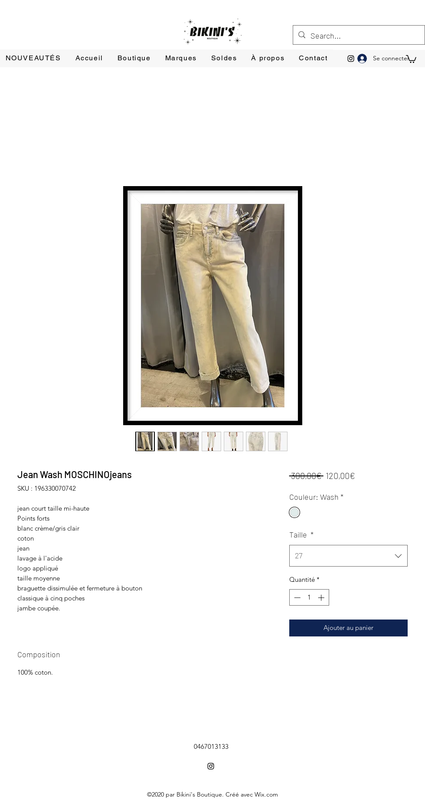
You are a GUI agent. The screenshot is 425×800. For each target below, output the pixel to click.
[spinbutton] (309, 598)
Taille (301, 534)
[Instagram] (351, 58)
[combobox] (348, 556)
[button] (411, 58)
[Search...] (358, 36)
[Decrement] (296, 598)
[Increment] (322, 598)
